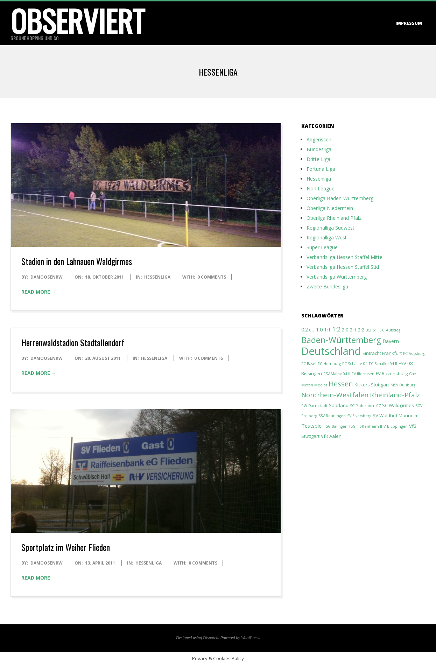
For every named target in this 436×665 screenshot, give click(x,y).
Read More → (38, 291)
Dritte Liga (318, 159)
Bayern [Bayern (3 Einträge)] (390, 340)
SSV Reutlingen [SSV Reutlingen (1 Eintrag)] (332, 415)
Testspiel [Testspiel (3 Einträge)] (312, 425)
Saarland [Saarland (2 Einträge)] (339, 405)
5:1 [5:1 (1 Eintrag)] (375, 330)
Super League (322, 247)
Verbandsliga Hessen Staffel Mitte (344, 257)
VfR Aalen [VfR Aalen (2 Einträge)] (331, 436)
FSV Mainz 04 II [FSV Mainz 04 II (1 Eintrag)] (336, 373)
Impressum (408, 23)
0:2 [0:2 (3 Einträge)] (304, 329)
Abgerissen (319, 139)
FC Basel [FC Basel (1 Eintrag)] (308, 363)
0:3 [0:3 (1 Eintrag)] (312, 330)
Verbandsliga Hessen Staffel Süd (343, 267)
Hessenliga (157, 277)
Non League (321, 188)
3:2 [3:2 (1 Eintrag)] (368, 330)
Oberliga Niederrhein (330, 208)
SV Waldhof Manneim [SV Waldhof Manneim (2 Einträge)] (396, 415)
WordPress (250, 637)
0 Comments (211, 277)
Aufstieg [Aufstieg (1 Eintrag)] (393, 330)
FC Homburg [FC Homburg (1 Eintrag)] (329, 363)
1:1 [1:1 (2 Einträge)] (327, 330)
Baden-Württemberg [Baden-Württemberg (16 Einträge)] (341, 339)
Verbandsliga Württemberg (337, 276)
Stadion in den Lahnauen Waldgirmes (76, 261)
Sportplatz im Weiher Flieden (65, 547)
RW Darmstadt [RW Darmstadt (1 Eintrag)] (314, 405)
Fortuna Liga (321, 169)
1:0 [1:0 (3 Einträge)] (319, 329)
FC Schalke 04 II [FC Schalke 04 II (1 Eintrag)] (383, 363)
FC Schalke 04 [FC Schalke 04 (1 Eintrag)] (354, 363)
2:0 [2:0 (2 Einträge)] (345, 330)
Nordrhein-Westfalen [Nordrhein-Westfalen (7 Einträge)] (334, 394)
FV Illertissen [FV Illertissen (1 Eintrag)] (363, 373)
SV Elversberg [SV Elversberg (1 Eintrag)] (359, 415)
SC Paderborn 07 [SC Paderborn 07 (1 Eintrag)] (365, 405)
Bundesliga (319, 149)
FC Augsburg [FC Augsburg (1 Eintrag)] (414, 353)
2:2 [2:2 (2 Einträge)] (361, 330)
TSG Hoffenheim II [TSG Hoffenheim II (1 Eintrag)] (365, 426)
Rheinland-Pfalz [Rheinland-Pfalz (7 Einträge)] (395, 394)
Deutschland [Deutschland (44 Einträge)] (331, 351)
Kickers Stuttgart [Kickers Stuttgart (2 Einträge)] (371, 385)
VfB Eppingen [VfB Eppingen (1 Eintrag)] (396, 426)
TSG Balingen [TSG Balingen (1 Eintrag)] (335, 426)
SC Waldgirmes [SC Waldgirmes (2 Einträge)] (398, 405)
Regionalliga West (327, 237)
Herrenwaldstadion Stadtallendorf (72, 342)
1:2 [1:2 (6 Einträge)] (336, 328)
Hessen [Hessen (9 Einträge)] (341, 383)
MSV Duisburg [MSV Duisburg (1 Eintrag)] (403, 385)
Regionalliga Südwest (330, 227)
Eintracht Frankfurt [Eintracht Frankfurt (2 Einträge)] (382, 353)
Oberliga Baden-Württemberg (340, 198)
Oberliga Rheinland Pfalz (334, 218)
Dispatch (210, 637)
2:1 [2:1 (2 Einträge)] (353, 330)
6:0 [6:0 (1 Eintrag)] (382, 330)
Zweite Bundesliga (327, 286)
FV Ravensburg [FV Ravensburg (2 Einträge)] (392, 373)
